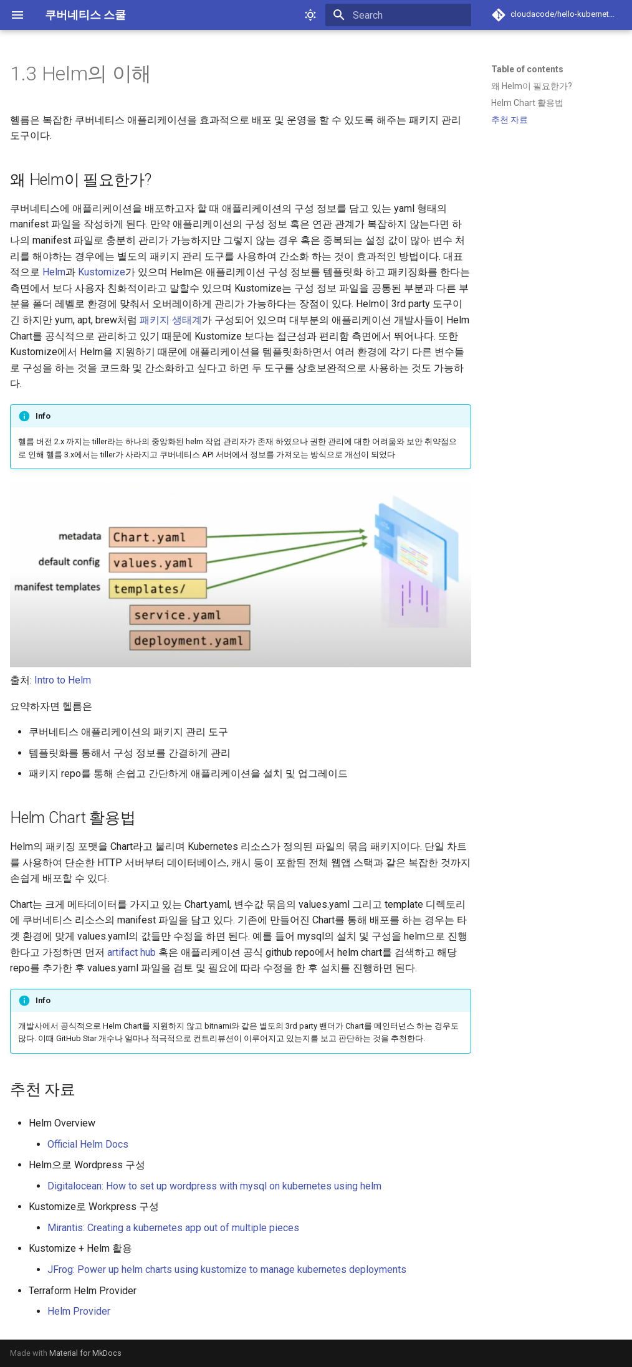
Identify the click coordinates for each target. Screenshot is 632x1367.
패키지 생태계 (171, 320)
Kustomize (101, 272)
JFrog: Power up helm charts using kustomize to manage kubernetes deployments (226, 1269)
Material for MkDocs (85, 1353)
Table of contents (527, 69)
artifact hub (131, 952)
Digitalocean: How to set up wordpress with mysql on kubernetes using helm (214, 1186)
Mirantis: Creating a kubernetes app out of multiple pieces (173, 1228)
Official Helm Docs (87, 1144)
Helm (53, 272)
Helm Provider (78, 1311)
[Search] (398, 15)
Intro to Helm (62, 680)
